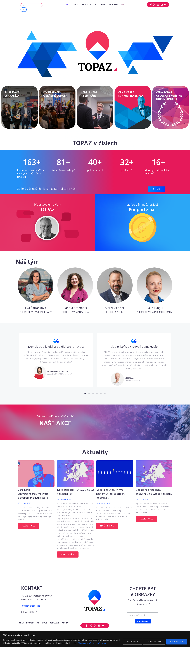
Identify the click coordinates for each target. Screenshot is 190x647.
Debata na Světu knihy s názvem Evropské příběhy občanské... (110, 494)
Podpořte (142, 210)
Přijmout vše (176, 641)
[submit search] (24, 9)
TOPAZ (47, 210)
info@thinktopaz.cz (30, 606)
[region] (95, 639)
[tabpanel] (56, 360)
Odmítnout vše (154, 641)
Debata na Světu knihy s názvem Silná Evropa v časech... (154, 492)
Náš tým (27, 262)
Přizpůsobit (132, 641)
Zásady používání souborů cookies (92, 643)
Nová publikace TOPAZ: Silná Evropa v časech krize (77, 492)
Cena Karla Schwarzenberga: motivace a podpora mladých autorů (33, 494)
